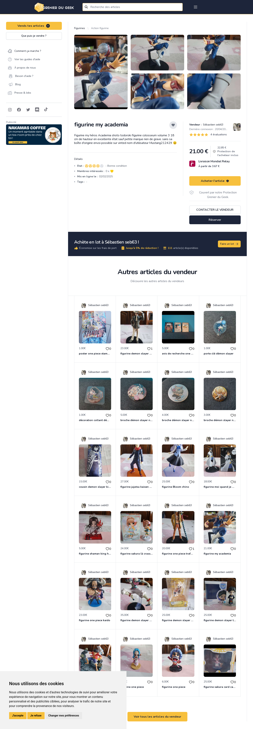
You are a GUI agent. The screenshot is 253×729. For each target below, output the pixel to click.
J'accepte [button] (18, 715)
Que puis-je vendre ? (33, 36)
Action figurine (100, 28)
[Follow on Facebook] (19, 110)
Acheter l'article (215, 181)
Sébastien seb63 (212, 124)
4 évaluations (219, 134)
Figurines (79, 28)
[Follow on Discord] (37, 110)
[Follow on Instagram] (10, 110)
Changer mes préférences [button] (63, 715)
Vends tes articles (33, 26)
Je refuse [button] (36, 715)
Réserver (215, 220)
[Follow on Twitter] (28, 110)
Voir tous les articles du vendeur (157, 717)
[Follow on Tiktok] (46, 110)
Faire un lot (229, 244)
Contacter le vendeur (214, 210)
